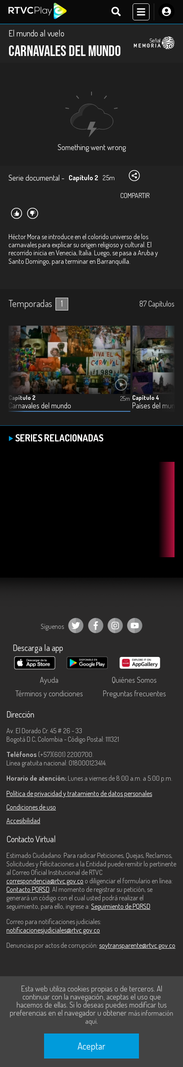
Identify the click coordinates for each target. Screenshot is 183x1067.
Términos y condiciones (49, 693)
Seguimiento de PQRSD (120, 906)
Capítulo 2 (22, 397)
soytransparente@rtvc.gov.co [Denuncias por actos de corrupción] (137, 945)
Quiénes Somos (134, 679)
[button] (164, 375)
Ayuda (49, 679)
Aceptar (91, 1046)
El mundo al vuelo (36, 33)
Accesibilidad (23, 820)
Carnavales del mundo (39, 405)
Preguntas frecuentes (134, 693)
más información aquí (129, 1017)
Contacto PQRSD (28, 889)
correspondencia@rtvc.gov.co (44, 881)
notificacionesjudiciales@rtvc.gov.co (53, 930)
